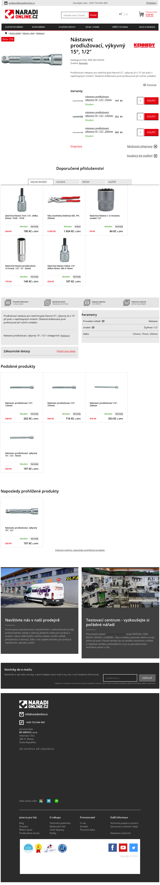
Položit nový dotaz (66, 351)
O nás (83, 823)
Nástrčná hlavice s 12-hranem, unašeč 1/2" (105, 217)
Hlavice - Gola (28, 33)
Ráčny (86, 181)
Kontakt (84, 826)
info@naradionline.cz (36, 714)
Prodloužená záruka (29, 833)
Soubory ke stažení (142, 156)
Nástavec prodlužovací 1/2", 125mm (19, 404)
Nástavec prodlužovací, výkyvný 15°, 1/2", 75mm (21, 454)
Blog (21, 823)
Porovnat (151, 84)
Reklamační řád (57, 826)
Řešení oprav (25, 829)
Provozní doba (87, 829)
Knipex (78, 226)
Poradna (23, 826)
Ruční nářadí (15, 33)
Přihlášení (151, 2)
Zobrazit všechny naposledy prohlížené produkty (80, 550)
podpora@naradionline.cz (22, 2)
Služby (53, 833)
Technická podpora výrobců (124, 823)
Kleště (112, 181)
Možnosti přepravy (142, 146)
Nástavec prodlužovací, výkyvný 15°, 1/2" (21, 529)
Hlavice (60, 181)
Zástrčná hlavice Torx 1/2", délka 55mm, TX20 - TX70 (21, 217)
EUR (125, 14)
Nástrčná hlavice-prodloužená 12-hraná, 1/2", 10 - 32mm (20, 267)
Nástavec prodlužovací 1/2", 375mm (61, 404)
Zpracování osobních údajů (124, 826)
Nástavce (40, 33)
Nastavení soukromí (120, 833)
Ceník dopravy (57, 829)
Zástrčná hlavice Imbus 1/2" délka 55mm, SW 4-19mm (61, 267)
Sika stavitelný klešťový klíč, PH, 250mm (63, 217)
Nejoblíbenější (38, 181)
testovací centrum (115, 633)
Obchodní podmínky (60, 823)
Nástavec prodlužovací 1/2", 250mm (104, 404)
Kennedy (83, 63)
